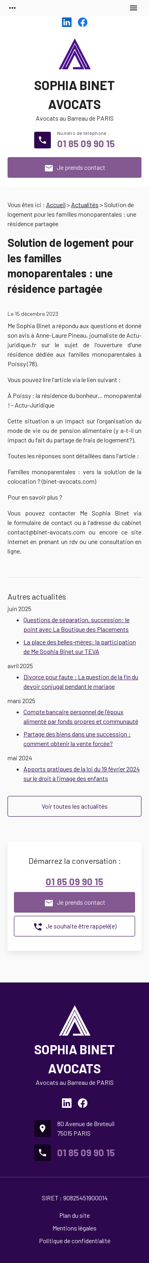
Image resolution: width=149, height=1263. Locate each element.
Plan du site (74, 1215)
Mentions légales (74, 1228)
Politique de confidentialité (74, 1240)
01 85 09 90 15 (86, 143)
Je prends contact (74, 168)
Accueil (56, 204)
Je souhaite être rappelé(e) (74, 927)
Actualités (85, 204)
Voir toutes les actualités (75, 806)
